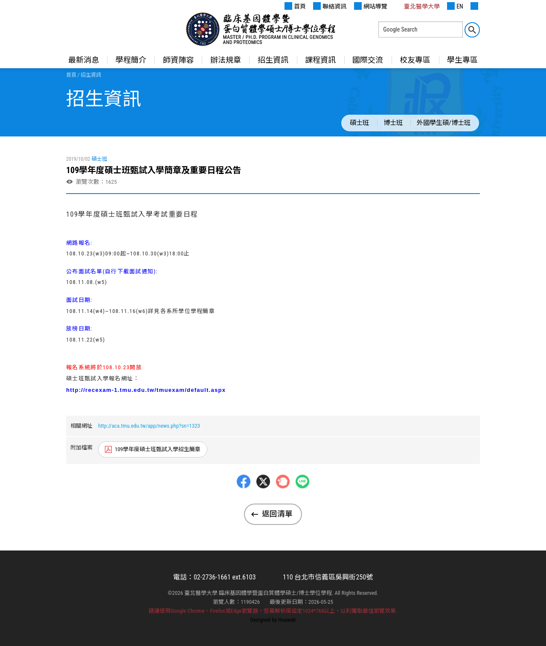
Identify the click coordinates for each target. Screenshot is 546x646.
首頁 (295, 6)
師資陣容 (178, 59)
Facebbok (243, 499)
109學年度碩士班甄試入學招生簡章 (157, 449)
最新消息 (83, 59)
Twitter (263, 499)
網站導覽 (370, 6)
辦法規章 (225, 59)
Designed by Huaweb (273, 620)
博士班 (393, 123)
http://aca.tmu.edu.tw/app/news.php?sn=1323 (149, 426)
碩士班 (359, 123)
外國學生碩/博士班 (443, 123)
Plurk (283, 499)
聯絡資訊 (329, 6)
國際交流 (367, 59)
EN (455, 6)
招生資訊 (273, 59)
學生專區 (462, 59)
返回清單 (277, 514)
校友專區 (415, 59)
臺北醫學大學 (417, 6)
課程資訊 (320, 59)
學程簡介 (131, 59)
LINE (302, 499)
